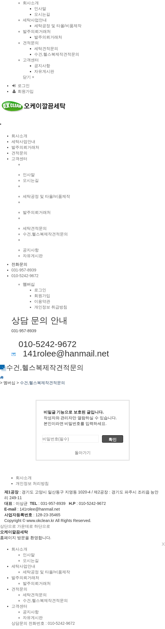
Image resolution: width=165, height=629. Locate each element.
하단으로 (42, 526)
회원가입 (22, 91)
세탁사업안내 (35, 20)
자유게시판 (44, 71)
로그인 (20, 85)
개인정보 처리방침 (32, 483)
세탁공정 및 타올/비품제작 (58, 25)
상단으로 (8, 526)
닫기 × (28, 77)
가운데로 (25, 526)
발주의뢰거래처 (37, 31)
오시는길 (42, 14)
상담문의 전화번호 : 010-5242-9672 (43, 623)
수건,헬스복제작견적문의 (56, 54)
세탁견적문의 (46, 48)
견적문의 (31, 43)
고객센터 (31, 60)
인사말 (40, 8)
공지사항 (42, 65)
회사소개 (31, 3)
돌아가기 (83, 452)
